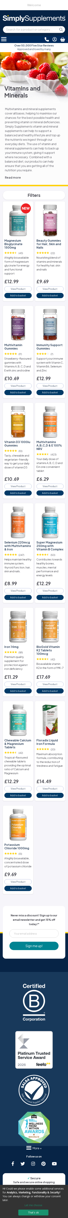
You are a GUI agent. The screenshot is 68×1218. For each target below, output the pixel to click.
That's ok (33, 1212)
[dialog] (34, 1201)
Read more (13, 177)
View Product (18, 288)
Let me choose (33, 1205)
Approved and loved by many (34, 47)
